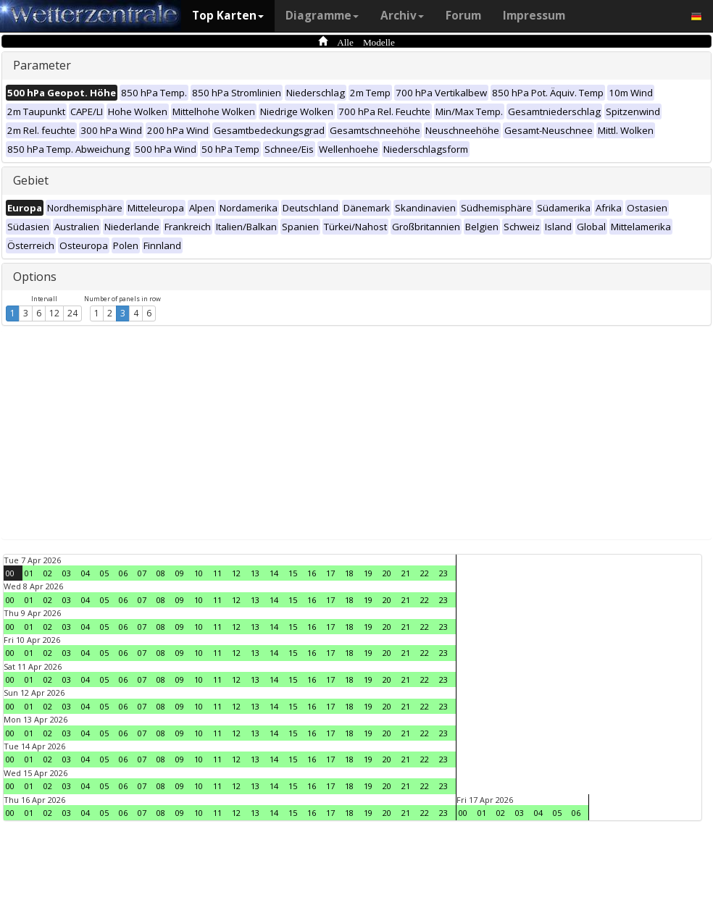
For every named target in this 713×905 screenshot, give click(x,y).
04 (85, 573)
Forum (463, 15)
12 (54, 313)
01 (29, 573)
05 (104, 573)
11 (217, 573)
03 (66, 573)
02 (47, 573)
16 (311, 573)
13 (255, 573)
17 (330, 573)
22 (424, 573)
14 (274, 573)
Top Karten (228, 15)
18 (349, 573)
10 (198, 573)
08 (161, 573)
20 (387, 573)
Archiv (402, 15)
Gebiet (31, 180)
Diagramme (322, 15)
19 (368, 573)
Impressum (534, 15)
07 (142, 573)
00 (10, 573)
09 (179, 573)
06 (123, 573)
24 (72, 313)
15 (292, 573)
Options (35, 277)
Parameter (42, 65)
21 (405, 573)
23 (443, 573)
